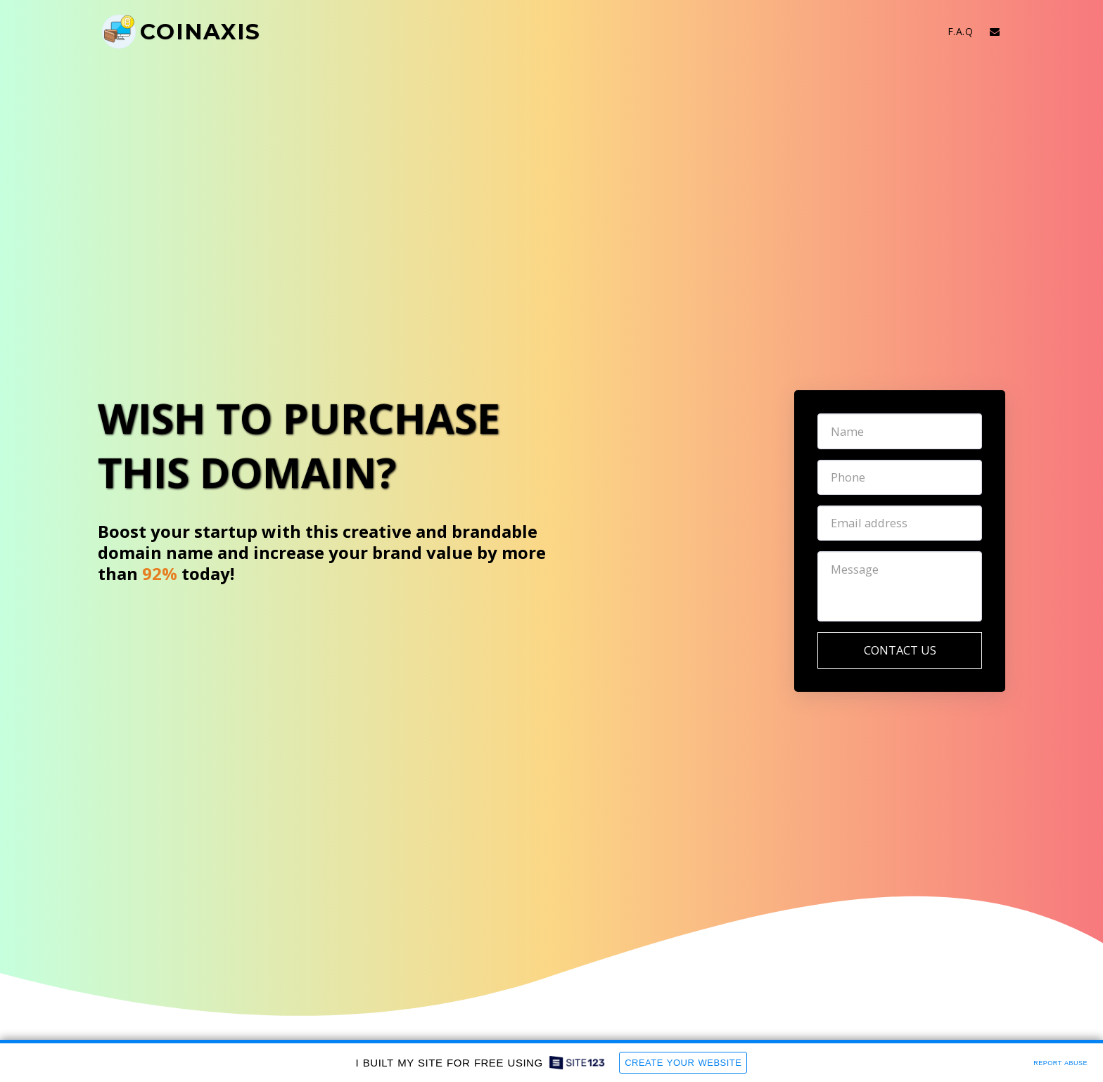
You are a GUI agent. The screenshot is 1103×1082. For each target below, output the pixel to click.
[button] (995, 32)
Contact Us (900, 650)
